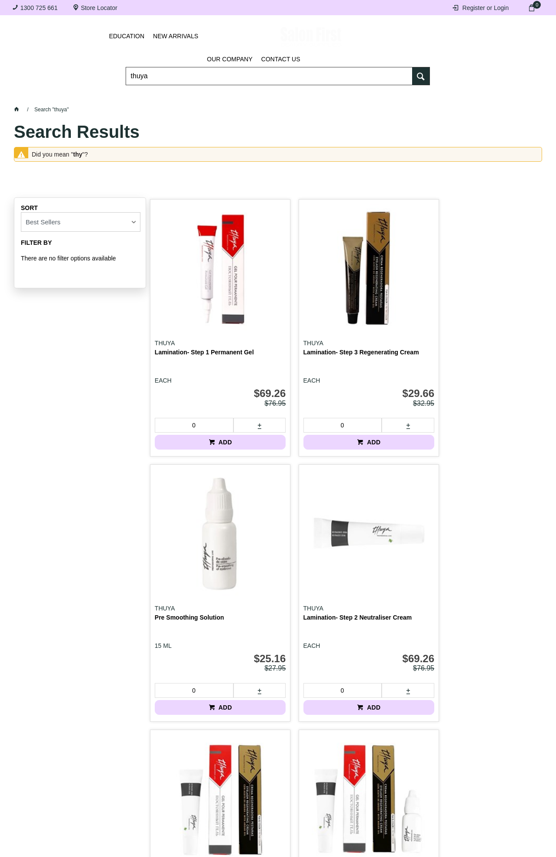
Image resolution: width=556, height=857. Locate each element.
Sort (29, 207)
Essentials (170, 96)
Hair (395, 96)
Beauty (447, 96)
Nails (230, 96)
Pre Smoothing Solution (387, 300)
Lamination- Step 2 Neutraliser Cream (479, 304)
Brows (106, 96)
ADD (199, 390)
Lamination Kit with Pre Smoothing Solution (288, 520)
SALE (277, 117)
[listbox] (80, 222)
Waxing (343, 96)
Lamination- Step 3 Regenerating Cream (283, 304)
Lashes (50, 96)
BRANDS (505, 96)
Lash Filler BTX (375, 516)
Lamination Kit (176, 516)
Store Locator (99, 7)
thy (77, 154)
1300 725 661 (39, 7)
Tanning (285, 96)
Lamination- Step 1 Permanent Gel (182, 304)
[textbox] (269, 70)
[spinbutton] (179, 373)
